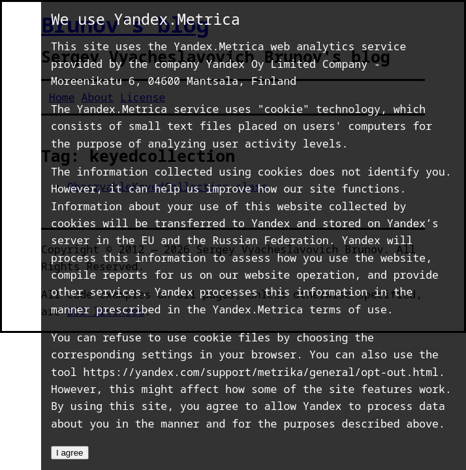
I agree (70, 453)
